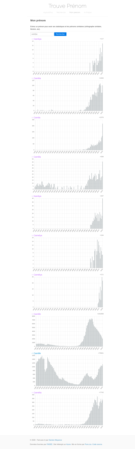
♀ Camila (35, 117)
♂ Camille (36, 353)
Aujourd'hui (48, 12)
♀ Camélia (36, 392)
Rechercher (60, 34)
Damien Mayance (55, 440)
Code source (97, 444)
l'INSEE (49, 444)
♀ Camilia (36, 78)
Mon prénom (75, 12)
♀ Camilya (36, 39)
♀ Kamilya (36, 196)
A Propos (88, 12)
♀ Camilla (36, 157)
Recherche (61, 12)
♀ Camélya (36, 275)
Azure (68, 444)
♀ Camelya (36, 235)
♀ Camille (36, 314)
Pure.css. (88, 444)
